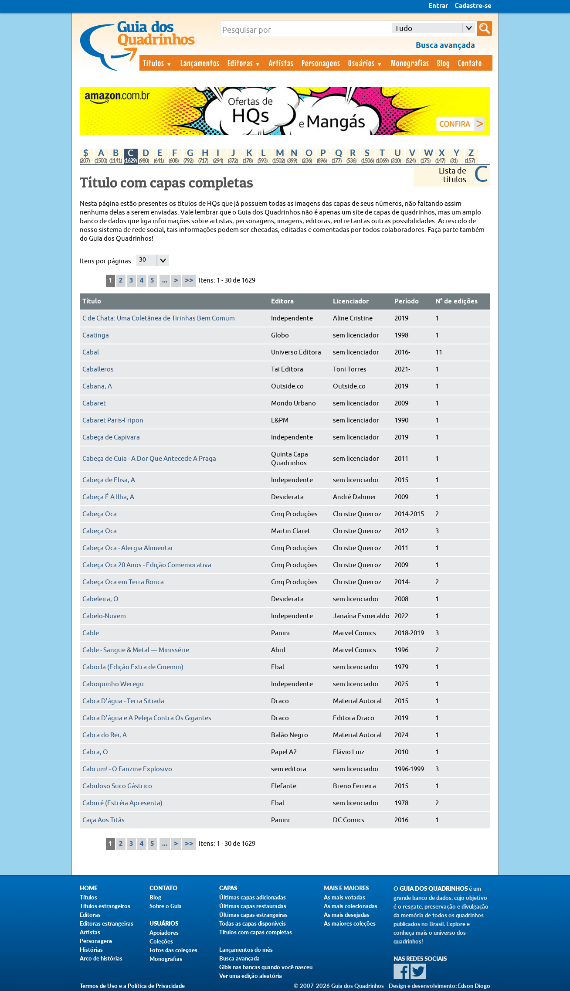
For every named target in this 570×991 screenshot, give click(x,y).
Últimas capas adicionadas (252, 897)
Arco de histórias (101, 958)
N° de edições (456, 301)
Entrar (438, 6)
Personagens (321, 63)
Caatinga (95, 335)
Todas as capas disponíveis (252, 923)
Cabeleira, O (100, 599)
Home (88, 888)
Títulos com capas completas (255, 932)
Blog (443, 63)
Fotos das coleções (173, 950)
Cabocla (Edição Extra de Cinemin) (132, 667)
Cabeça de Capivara (111, 437)
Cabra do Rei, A (104, 735)
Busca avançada (239, 958)
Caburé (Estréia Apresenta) (122, 803)
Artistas (281, 63)
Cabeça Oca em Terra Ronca (123, 582)
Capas (228, 888)
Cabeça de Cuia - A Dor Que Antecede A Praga (149, 459)
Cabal (90, 352)
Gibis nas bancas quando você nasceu (265, 967)
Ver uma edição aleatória (250, 975)
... (164, 280)
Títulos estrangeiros (105, 905)
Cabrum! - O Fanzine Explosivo (127, 769)
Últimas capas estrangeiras (253, 914)
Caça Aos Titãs (103, 820)
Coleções (161, 941)
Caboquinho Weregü (113, 684)
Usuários (365, 63)
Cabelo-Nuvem (104, 616)
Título (91, 301)
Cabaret (94, 403)
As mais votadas (344, 897)
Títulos (158, 63)
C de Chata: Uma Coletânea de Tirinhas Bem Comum (158, 318)
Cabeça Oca (99, 514)
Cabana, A (97, 386)
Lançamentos (200, 63)
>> (189, 281)
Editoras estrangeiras (106, 923)
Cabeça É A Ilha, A (108, 497)
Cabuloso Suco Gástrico (117, 786)
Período (406, 301)
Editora (282, 301)
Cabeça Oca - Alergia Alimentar (127, 548)
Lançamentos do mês (246, 949)
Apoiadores (164, 932)
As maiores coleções (350, 923)
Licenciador (351, 301)
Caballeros (98, 369)
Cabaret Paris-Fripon (112, 420)
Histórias (91, 949)
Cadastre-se (473, 6)
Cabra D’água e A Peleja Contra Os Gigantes (146, 718)
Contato (470, 63)
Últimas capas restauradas (252, 905)
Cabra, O (95, 752)
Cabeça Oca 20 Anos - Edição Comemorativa (146, 565)
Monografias (410, 63)
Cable (90, 633)
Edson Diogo (474, 985)
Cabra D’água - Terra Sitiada (123, 701)
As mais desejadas (347, 914)
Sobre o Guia (165, 905)
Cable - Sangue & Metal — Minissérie (135, 650)
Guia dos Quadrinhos (434, 888)
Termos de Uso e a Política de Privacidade (132, 985)
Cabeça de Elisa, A (108, 480)
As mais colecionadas (350, 905)
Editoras (244, 63)
